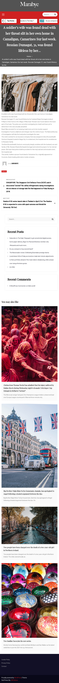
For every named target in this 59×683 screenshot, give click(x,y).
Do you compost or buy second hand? (21, 249)
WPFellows (14, 680)
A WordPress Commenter (18, 286)
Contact (4, 666)
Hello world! (31, 286)
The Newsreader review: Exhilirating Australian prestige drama (29, 252)
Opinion (4, 171)
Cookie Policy (6, 659)
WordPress (18, 677)
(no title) (12, 267)
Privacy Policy (6, 663)
